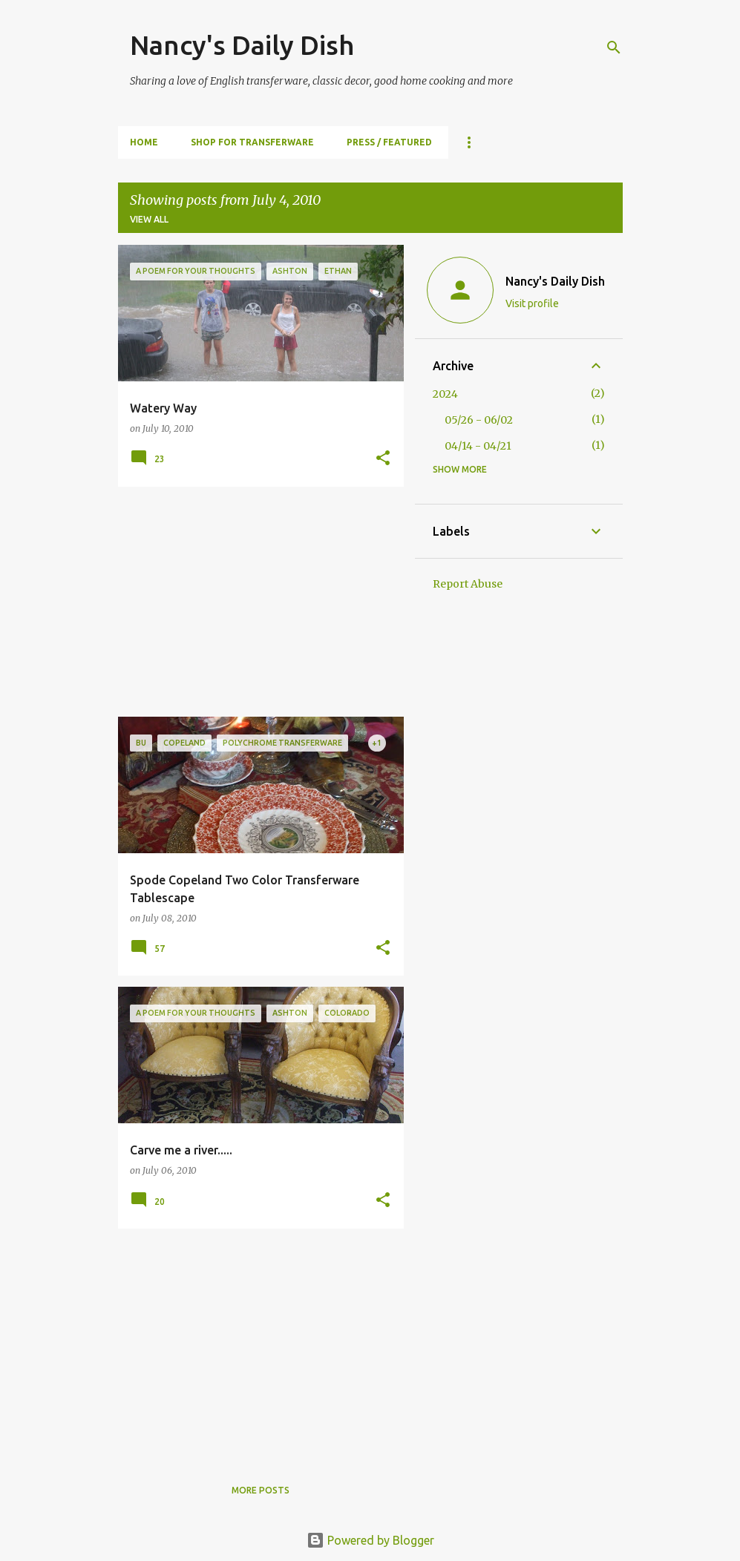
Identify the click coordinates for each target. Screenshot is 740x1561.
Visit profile (532, 303)
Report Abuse (467, 584)
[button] (383, 459)
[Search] (614, 47)
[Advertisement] (255, 602)
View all (149, 219)
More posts (260, 1490)
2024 (445, 394)
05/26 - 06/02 (479, 420)
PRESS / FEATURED (389, 142)
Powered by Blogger (370, 1540)
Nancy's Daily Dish (242, 45)
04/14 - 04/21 (478, 446)
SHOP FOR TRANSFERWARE (252, 142)
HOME (144, 142)
